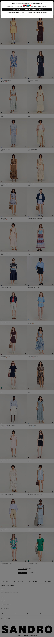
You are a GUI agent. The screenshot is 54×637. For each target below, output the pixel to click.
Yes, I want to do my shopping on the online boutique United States (27, 9)
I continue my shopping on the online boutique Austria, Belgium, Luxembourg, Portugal (27, 12)
